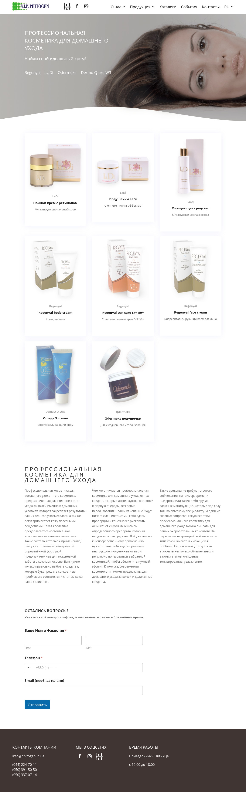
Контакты (211, 7)
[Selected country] (28, 667)
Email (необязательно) (44, 681)
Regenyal (33, 72)
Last (89, 648)
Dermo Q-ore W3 (96, 72)
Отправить (37, 704)
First (28, 648)
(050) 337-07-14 (24, 774)
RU (226, 7)
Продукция (140, 7)
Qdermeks (67, 72)
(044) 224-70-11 (24, 764)
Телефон (34, 658)
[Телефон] (84, 667)
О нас (116, 7)
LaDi (49, 72)
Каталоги (167, 7)
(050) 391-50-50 (24, 769)
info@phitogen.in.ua (28, 756)
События (189, 7)
